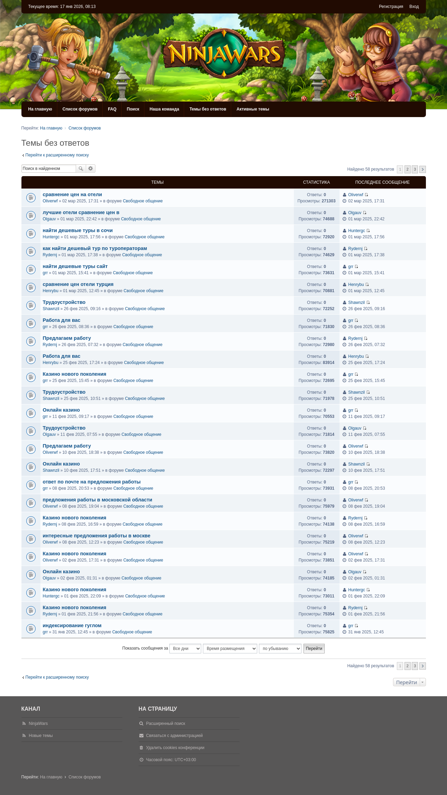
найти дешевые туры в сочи (78, 230)
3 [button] (415, 169)
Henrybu (50, 290)
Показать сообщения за (161, 648)
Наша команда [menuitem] (164, 109)
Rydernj (50, 254)
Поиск (81, 168)
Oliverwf (50, 201)
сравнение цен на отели (72, 194)
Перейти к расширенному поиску (57, 155)
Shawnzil (51, 308)
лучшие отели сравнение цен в (81, 212)
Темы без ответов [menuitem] (207, 109)
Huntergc (51, 236)
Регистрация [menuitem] (391, 6)
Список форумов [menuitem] (80, 109)
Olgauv (49, 219)
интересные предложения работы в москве (97, 535)
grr (45, 272)
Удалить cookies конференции (175, 747)
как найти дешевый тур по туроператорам (95, 248)
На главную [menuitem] (40, 109)
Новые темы (41, 735)
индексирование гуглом (72, 625)
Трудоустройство (64, 302)
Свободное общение (142, 201)
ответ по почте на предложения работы (92, 482)
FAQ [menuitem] (112, 109)
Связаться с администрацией (174, 735)
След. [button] (422, 169)
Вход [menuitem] (414, 6)
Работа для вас (62, 320)
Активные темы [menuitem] (252, 109)
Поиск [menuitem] (133, 109)
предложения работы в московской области (97, 499)
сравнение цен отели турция (78, 284)
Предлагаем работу (67, 338)
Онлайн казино (61, 410)
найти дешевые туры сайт (75, 266)
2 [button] (408, 169)
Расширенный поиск (90, 168)
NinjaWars (38, 723)
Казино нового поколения (74, 374)
